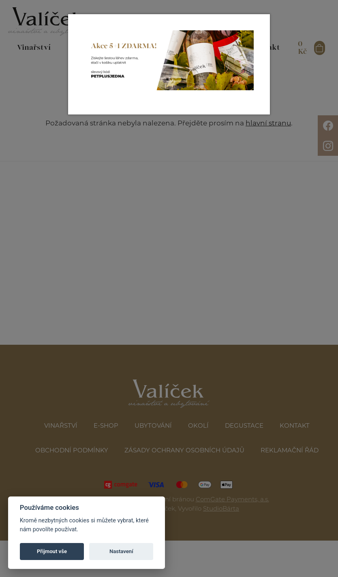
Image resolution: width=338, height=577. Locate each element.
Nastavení (121, 551)
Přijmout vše (52, 551)
